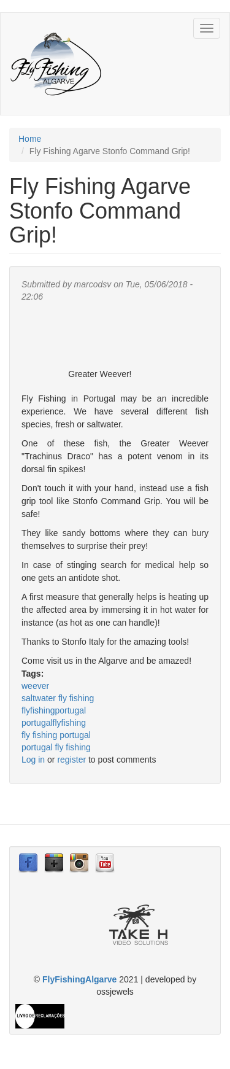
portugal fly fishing (56, 747)
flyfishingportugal (53, 710)
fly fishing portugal (56, 735)
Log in (33, 759)
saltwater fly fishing (57, 698)
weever (35, 686)
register (71, 759)
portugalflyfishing (53, 723)
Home (29, 139)
